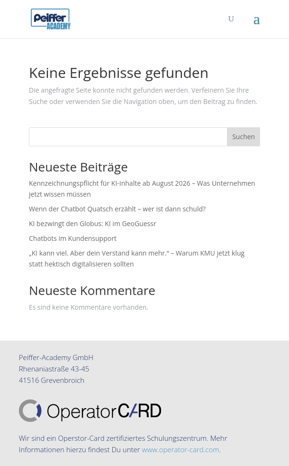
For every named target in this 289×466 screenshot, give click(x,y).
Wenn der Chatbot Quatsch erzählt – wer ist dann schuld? (117, 208)
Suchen (243, 136)
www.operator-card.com (180, 449)
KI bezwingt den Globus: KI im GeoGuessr (92, 223)
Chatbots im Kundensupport (73, 238)
